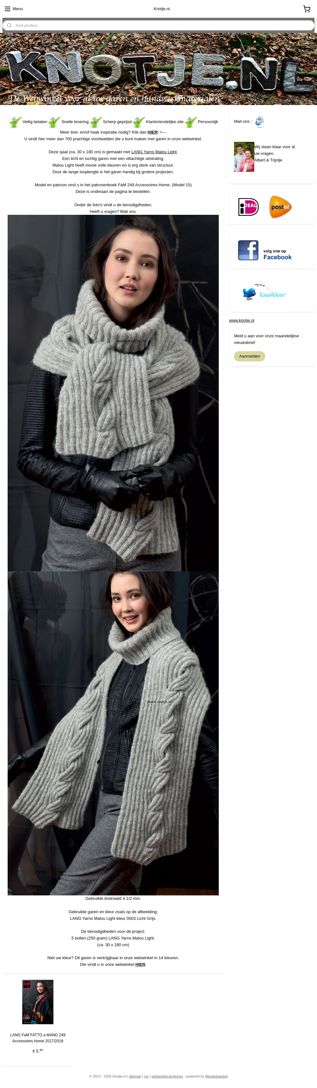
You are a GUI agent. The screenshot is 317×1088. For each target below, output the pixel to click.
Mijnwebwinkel (216, 1076)
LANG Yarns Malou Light (154, 151)
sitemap (135, 1076)
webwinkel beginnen (167, 1076)
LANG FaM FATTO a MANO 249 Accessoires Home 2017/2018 (37, 1037)
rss (146, 1076)
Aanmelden (249, 356)
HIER (152, 132)
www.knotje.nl (241, 320)
